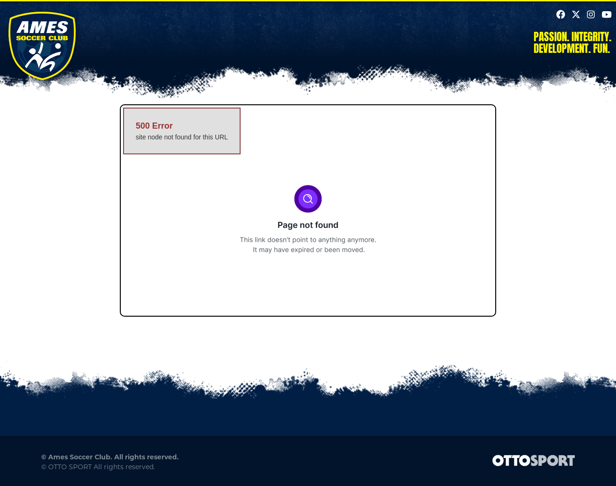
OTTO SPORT (70, 467)
